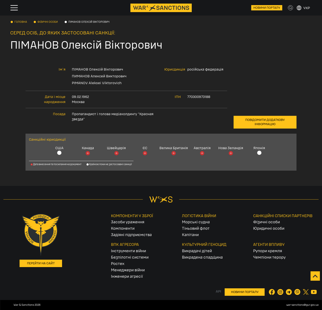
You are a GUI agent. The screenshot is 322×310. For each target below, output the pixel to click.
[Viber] (298, 292)
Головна (20, 21)
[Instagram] (281, 292)
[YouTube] (314, 292)
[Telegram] (289, 292)
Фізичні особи (47, 21)
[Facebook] (272, 292)
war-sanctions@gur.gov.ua (302, 304)
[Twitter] (306, 292)
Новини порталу (266, 8)
